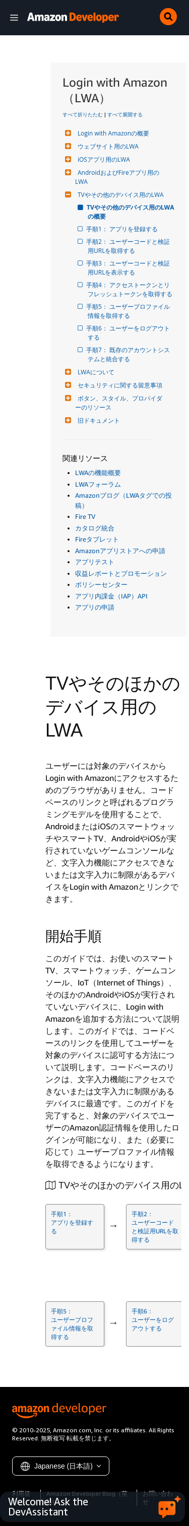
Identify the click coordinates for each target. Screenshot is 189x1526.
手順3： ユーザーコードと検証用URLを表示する (129, 268)
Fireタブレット (97, 539)
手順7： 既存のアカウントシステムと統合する (129, 354)
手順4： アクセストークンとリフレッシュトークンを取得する (130, 289)
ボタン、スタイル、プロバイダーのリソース (118, 403)
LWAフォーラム (98, 484)
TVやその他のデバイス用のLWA (119, 194)
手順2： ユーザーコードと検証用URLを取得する (129, 246)
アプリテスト (94, 562)
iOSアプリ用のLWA (102, 159)
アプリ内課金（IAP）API (111, 596)
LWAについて (94, 372)
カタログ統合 (94, 528)
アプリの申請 (94, 607)
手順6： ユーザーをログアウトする (129, 333)
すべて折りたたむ (82, 114)
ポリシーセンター (101, 584)
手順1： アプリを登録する (123, 229)
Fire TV (85, 516)
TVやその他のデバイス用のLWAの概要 (131, 212)
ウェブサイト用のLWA (107, 146)
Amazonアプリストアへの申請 (120, 551)
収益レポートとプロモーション (121, 573)
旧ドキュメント (97, 420)
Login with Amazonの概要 (112, 133)
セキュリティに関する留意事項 (118, 385)
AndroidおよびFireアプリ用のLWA (117, 177)
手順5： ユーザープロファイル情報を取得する (129, 311)
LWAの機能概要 (98, 473)
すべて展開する (125, 114)
